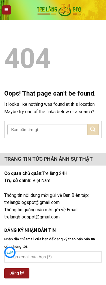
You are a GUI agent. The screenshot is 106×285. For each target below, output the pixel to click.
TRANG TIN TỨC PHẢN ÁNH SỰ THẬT (48, 159)
